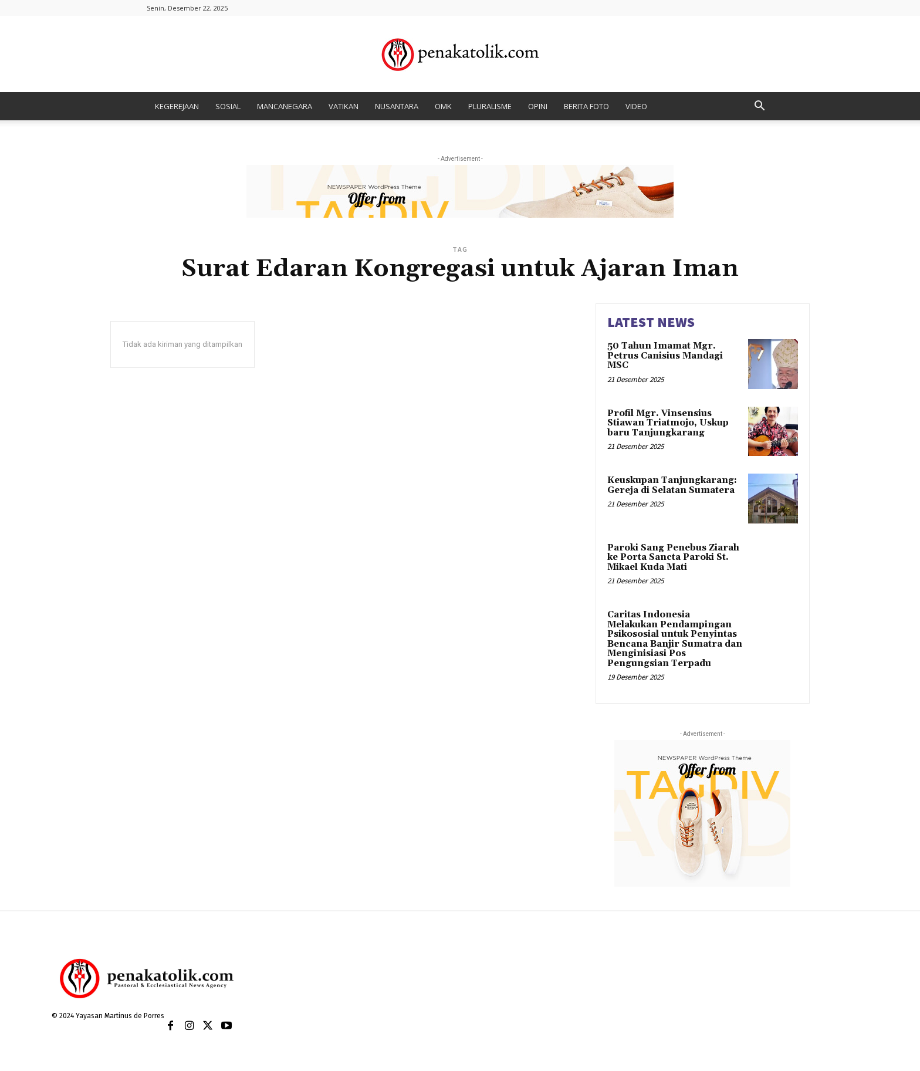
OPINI (537, 106)
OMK (443, 106)
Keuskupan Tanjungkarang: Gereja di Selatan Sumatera (672, 485)
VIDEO (636, 106)
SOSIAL (228, 106)
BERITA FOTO (586, 106)
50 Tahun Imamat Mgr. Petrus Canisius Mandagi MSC (665, 355)
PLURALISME (490, 106)
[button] (759, 107)
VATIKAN (343, 106)
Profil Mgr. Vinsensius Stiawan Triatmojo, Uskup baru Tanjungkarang (668, 423)
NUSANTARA (396, 106)
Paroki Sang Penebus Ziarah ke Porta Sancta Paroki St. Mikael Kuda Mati (673, 557)
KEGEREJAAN (177, 106)
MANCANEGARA (284, 106)
